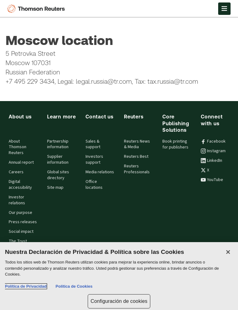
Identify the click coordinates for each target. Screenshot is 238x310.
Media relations (100, 172)
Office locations (94, 184)
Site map (55, 187)
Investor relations (17, 200)
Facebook (213, 141)
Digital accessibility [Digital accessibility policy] (20, 184)
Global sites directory (58, 175)
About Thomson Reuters (17, 147)
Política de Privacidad (25, 286)
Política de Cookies (73, 286)
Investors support (94, 159)
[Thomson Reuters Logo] (37, 9)
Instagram (213, 151)
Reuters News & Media (137, 144)
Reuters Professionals (137, 169)
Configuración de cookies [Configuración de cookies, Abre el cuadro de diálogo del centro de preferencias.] (119, 301)
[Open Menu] (224, 8)
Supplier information (57, 159)
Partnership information (57, 144)
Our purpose (20, 212)
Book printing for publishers (175, 144)
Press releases (23, 222)
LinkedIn (211, 160)
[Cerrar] (228, 252)
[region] (119, 276)
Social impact (21, 231)
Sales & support (93, 144)
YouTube (212, 180)
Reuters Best (136, 156)
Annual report (21, 162)
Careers (16, 172)
